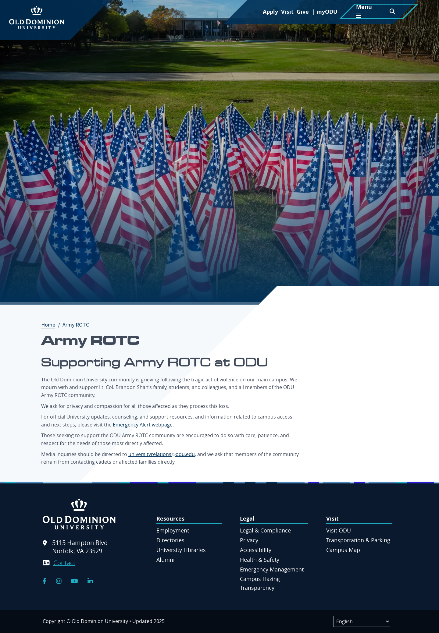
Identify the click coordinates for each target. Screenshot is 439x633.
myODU (326, 12)
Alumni (165, 559)
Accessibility (255, 549)
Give (303, 12)
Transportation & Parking (358, 540)
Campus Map (343, 549)
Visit (287, 12)
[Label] (361, 621)
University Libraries (181, 549)
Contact (64, 563)
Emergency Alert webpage (143, 424)
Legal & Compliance (265, 530)
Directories (170, 540)
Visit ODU (338, 530)
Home (51, 324)
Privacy (249, 540)
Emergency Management (272, 569)
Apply (270, 12)
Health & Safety (259, 559)
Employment (172, 530)
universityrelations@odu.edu (161, 454)
